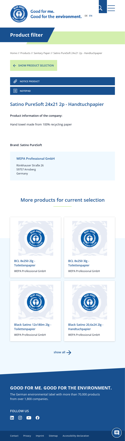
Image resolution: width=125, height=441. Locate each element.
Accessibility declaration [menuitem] (77, 435)
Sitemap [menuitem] (54, 435)
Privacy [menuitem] (27, 435)
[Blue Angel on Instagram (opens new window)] (20, 418)
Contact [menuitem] (14, 435)
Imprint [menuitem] (40, 435)
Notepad (25, 90)
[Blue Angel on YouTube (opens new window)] (28, 418)
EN (90, 15)
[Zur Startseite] (46, 14)
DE (86, 15)
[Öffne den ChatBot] (117, 433)
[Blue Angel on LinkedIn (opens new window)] (12, 418)
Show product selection (36, 65)
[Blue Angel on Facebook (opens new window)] (37, 418)
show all (59, 352)
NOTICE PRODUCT (30, 81)
